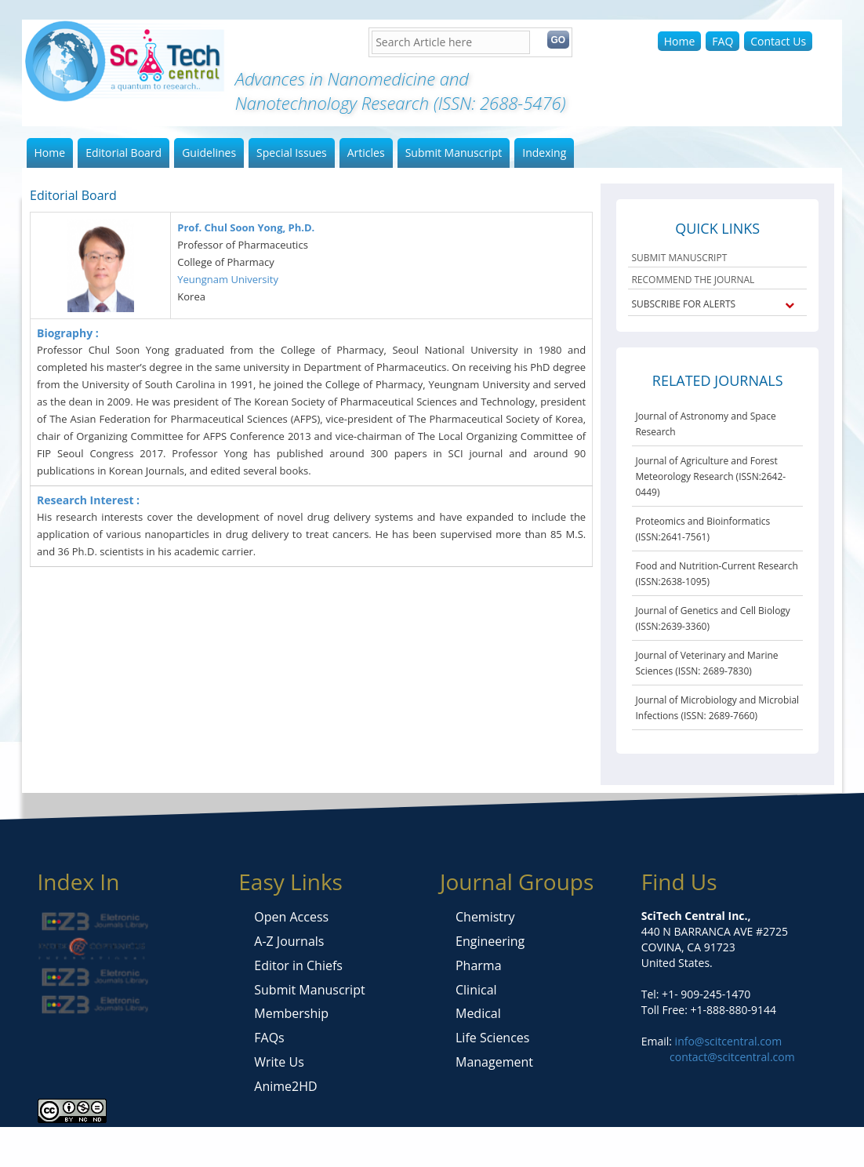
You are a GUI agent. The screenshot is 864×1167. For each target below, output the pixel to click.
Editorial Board (123, 152)
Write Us (278, 1062)
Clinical (476, 989)
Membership (291, 1013)
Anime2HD (285, 1086)
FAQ (722, 41)
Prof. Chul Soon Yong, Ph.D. (245, 227)
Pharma (479, 965)
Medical (478, 1013)
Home (679, 41)
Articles (366, 152)
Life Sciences (492, 1037)
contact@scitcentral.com (732, 1056)
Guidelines (209, 152)
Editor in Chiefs (298, 965)
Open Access (291, 916)
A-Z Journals (289, 941)
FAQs (269, 1037)
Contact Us (778, 41)
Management (494, 1062)
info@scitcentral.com (727, 1041)
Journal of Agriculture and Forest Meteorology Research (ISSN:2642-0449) (710, 476)
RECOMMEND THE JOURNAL (692, 279)
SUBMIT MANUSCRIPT (679, 257)
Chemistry (485, 916)
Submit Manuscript (454, 152)
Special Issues (291, 152)
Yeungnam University (227, 279)
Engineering (490, 941)
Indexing (544, 152)
